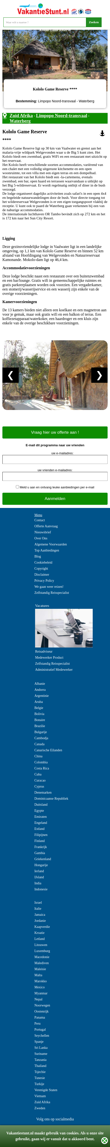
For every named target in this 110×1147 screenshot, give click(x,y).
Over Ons (40, 538)
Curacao (40, 780)
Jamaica (39, 914)
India (37, 883)
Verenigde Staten (45, 1090)
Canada (39, 744)
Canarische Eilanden (48, 750)
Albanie (39, 683)
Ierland (39, 871)
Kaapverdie (42, 927)
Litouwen (40, 945)
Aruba (38, 702)
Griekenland (42, 859)
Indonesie (40, 889)
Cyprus (39, 786)
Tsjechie (39, 1072)
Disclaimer (41, 574)
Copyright (41, 568)
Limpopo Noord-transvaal (61, 115)
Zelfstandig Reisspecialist (51, 593)
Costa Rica (41, 768)
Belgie (38, 708)
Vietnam (40, 1096)
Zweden (39, 1108)
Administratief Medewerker (54, 669)
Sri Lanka (41, 1048)
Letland (39, 939)
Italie (37, 908)
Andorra (40, 690)
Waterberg (20, 120)
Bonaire (39, 720)
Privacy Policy (44, 580)
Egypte (39, 810)
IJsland (39, 877)
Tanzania (40, 1060)
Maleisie (40, 969)
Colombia (41, 762)
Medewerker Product (49, 657)
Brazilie (39, 726)
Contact (39, 520)
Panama (39, 1017)
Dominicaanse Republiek (51, 798)
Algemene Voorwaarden (50, 544)
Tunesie (39, 1078)
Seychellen (41, 1035)
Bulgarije (40, 732)
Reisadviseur (43, 651)
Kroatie (39, 933)
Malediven (41, 963)
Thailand (40, 1066)
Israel (38, 902)
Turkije (39, 1084)
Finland (39, 841)
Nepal (38, 999)
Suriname (40, 1054)
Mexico (39, 987)
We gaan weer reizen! (48, 586)
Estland (39, 829)
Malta (38, 975)
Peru (37, 1023)
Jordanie (40, 921)
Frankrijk (40, 847)
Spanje (38, 1041)
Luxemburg (42, 951)
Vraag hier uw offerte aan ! (55, 432)
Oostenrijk (41, 1011)
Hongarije (41, 865)
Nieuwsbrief (42, 532)
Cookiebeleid (43, 562)
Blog (37, 556)
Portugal (40, 1029)
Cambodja (41, 738)
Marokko (40, 981)
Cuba (38, 774)
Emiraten (40, 817)
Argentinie (41, 696)
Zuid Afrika (21, 115)
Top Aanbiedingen (46, 550)
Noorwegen (42, 1005)
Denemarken (43, 792)
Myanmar (40, 993)
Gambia (39, 853)
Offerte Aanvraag (46, 526)
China (38, 756)
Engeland (40, 823)
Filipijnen (40, 835)
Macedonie (41, 957)
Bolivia (39, 714)
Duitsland (40, 804)
